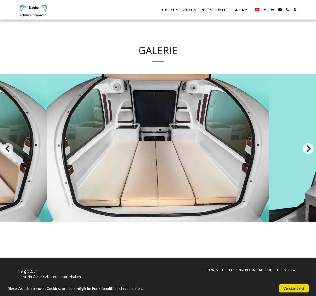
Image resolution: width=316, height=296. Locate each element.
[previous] (7, 148)
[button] (265, 9)
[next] (308, 148)
